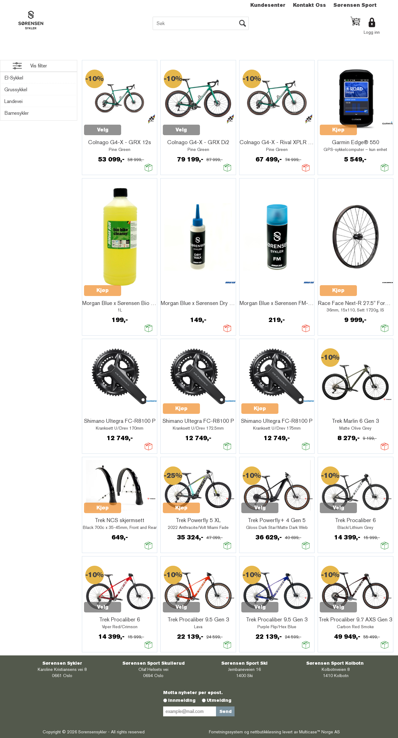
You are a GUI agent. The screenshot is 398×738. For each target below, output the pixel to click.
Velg (102, 130)
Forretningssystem (226, 731)
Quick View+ (137, 126)
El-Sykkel (13, 78)
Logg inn (372, 32)
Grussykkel (15, 89)
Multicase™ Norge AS (319, 731)
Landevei (13, 101)
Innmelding (182, 700)
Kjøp (338, 130)
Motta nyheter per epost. (192, 692)
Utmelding (219, 700)
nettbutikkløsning (265, 731)
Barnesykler (16, 113)
